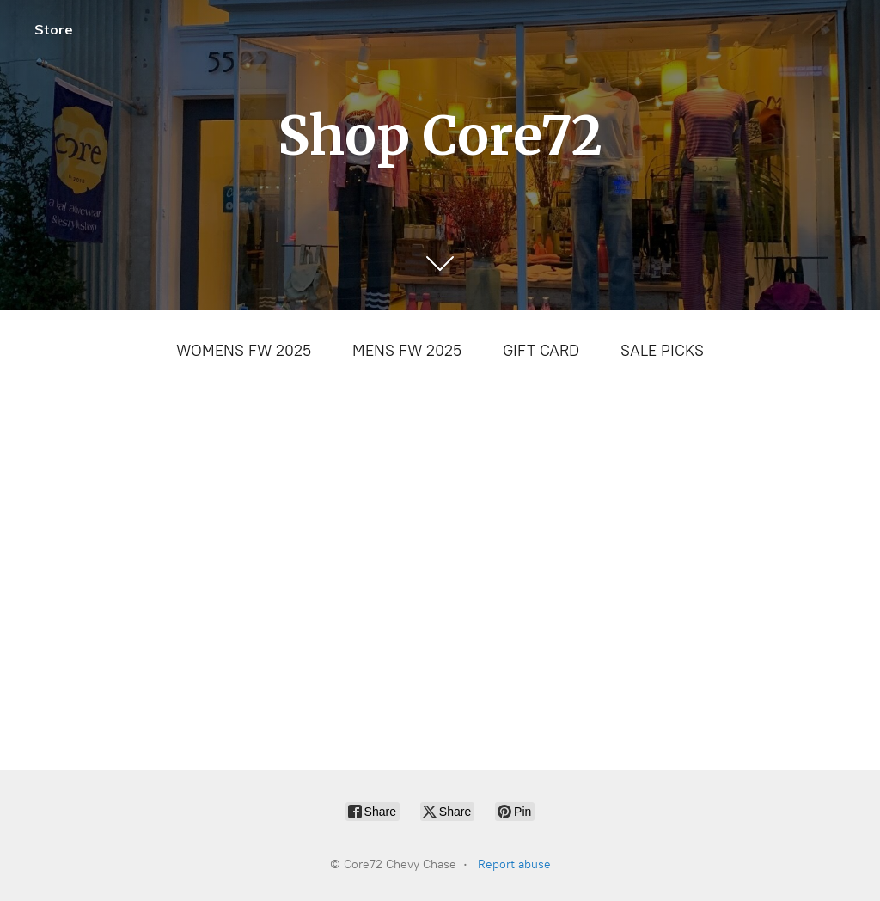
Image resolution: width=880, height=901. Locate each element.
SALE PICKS (662, 350)
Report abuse (514, 864)
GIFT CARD (541, 350)
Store (53, 29)
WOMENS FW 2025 (243, 350)
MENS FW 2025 (406, 350)
